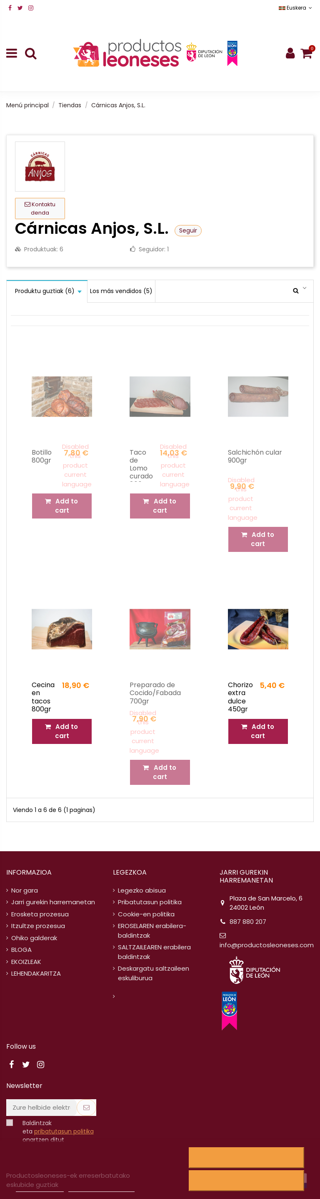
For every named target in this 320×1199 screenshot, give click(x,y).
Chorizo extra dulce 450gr (240, 697)
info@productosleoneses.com (267, 945)
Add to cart (62, 731)
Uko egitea (246, 1157)
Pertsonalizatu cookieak (101, 1187)
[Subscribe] (86, 1107)
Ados (246, 1180)
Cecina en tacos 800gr (43, 697)
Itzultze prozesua (38, 925)
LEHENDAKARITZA (36, 973)
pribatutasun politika (64, 1131)
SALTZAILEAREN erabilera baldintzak (154, 952)
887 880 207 (248, 921)
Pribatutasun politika (150, 902)
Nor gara (24, 890)
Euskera (296, 7)
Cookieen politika (39, 1187)
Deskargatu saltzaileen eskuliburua (153, 973)
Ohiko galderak (34, 937)
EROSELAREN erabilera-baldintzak (152, 930)
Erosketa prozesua (40, 914)
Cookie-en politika (146, 914)
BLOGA (21, 949)
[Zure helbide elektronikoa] (41, 1107)
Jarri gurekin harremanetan (53, 902)
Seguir (188, 230)
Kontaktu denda (40, 208)
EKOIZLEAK (26, 961)
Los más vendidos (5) (121, 291)
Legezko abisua (142, 890)
